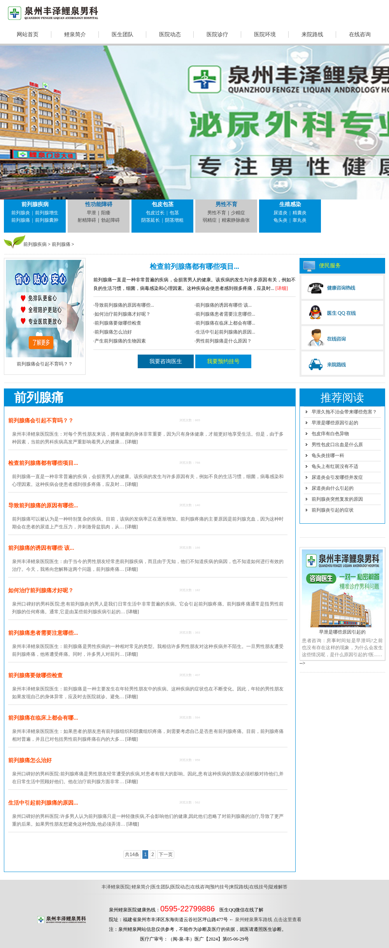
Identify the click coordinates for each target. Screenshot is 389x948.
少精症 (238, 212)
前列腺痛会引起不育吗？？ (41, 420)
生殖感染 (290, 204)
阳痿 (105, 212)
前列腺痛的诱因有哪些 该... (224, 305)
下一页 (166, 854)
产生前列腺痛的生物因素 (120, 341)
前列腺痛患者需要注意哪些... (225, 314)
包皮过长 (155, 212)
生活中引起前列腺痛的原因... (225, 332)
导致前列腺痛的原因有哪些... (124, 305)
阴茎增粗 (174, 220)
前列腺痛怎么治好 (113, 332)
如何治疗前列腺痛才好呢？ (123, 314)
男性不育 (226, 204)
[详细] (281, 288)
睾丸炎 (300, 220)
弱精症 (210, 220)
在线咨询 (360, 34)
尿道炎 (280, 212)
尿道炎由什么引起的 (333, 488)
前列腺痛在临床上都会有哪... (225, 323)
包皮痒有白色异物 (330, 433)
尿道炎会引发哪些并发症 (337, 477)
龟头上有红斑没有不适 (335, 466)
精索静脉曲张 (236, 220)
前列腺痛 (20, 220)
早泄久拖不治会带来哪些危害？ (344, 412)
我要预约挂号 (223, 361)
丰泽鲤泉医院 (116, 887)
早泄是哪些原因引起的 (335, 422)
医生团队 (122, 34)
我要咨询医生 (165, 361)
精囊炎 (300, 212)
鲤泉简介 (75, 34)
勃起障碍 (110, 220)
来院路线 (312, 34)
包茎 (174, 212)
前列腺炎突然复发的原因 (337, 499)
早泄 (91, 212)
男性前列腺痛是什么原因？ (224, 341)
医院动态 (170, 34)
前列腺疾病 (35, 204)
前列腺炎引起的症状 (333, 510)
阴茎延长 (150, 220)
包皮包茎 (162, 204)
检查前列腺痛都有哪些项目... (194, 266)
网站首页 (28, 34)
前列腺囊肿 (46, 220)
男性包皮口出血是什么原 (337, 444)
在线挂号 (258, 887)
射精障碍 (86, 220)
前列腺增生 (46, 212)
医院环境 (265, 34)
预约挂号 (219, 887)
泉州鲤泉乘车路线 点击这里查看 (268, 919)
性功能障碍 (98, 204)
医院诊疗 (217, 34)
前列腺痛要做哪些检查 (118, 323)
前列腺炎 (20, 212)
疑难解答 (278, 887)
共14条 (132, 854)
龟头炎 (280, 220)
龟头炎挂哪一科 (328, 455)
